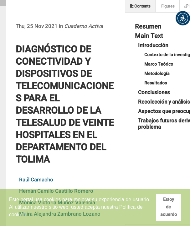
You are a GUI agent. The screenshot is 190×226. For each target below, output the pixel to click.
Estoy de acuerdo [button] (168, 207)
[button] (183, 18)
